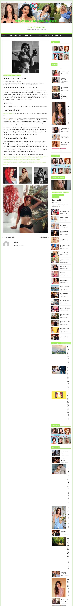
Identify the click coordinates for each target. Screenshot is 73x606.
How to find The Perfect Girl (68, 374)
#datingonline (13, 157)
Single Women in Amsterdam (38, 83)
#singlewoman (22, 161)
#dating (39, 156)
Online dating (17, 35)
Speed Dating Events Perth (64, 246)
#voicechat (5, 164)
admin (14, 81)
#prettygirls (12, 159)
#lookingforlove (15, 161)
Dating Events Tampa (65, 308)
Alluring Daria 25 (64, 252)
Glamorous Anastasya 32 (63, 273)
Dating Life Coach (56, 35)
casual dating (7, 83)
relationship (14, 83)
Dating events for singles (8, 75)
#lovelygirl (17, 159)
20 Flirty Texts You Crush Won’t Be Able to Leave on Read (68, 479)
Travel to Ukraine (56, 197)
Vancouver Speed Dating (64, 294)
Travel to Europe (28, 35)
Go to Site (9, 35)
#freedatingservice (7, 162)
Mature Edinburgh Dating (23, 2)
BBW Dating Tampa (64, 336)
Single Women (19, 83)
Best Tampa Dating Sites (64, 329)
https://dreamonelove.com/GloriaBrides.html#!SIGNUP (15, 156)
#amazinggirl (6, 159)
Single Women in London (28, 84)
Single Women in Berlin (7, 84)
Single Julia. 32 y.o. (68, 583)
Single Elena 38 (64, 136)
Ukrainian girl (17, 75)
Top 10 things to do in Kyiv (68, 351)
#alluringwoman (23, 159)
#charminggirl (39, 157)
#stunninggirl (27, 157)
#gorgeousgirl (30, 159)
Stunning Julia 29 (65, 72)
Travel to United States (43, 35)
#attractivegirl (36, 159)
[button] (21, 35)
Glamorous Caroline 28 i (8, 113)
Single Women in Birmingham (17, 84)
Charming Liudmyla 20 (63, 95)
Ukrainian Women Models (64, 232)
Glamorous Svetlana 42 (63, 79)
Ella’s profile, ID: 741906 (68, 513)
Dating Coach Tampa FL (64, 322)
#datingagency (44, 156)
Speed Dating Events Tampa (64, 301)
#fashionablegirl (20, 157)
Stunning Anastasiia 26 (64, 259)
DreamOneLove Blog (36, 27)
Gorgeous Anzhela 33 (8, 237)
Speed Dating (55, 194)
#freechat (34, 162)
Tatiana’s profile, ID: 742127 (68, 110)
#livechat (44, 162)
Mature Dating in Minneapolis (64, 218)
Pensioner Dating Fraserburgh (65, 600)
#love (20, 162)
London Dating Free (64, 452)
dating (11, 83)
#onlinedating (6, 157)
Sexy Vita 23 (56, 200)
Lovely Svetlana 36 (64, 88)
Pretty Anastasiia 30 (65, 129)
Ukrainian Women (36, 84)
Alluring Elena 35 (64, 239)
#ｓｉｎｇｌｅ (34, 156)
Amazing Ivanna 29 (64, 211)
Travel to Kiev (61, 194)
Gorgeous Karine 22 (64, 280)
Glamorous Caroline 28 (8, 91)
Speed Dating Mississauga (64, 459)
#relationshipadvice (7, 161)
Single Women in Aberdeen (28, 83)
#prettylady (23, 162)
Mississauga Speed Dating (64, 573)
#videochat (39, 162)
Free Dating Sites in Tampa (64, 315)
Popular (55, 343)
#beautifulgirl (33, 157)
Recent (66, 343)
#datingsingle (29, 161)
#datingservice (15, 162)
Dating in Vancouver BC (64, 287)
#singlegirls (29, 162)
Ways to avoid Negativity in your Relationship (68, 402)
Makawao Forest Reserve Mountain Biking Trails (68, 548)
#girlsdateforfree (36, 161)
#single (29, 156)
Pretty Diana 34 (44, 237)
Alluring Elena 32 (65, 142)
